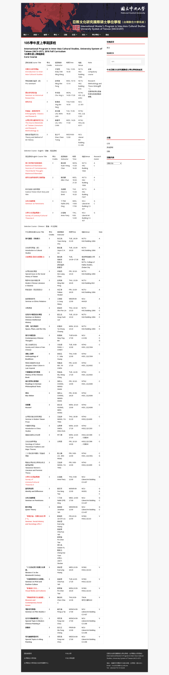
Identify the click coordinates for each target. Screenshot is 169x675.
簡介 (25, 35)
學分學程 (95, 35)
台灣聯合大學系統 (30, 658)
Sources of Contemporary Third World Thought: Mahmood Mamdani (36, 171)
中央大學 (68, 653)
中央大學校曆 (70, 658)
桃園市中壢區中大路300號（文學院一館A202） (127, 663)
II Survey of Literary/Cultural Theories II (36, 215)
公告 (108, 143)
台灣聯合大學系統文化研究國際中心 (36, 663)
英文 (108, 48)
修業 (45, 35)
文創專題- (29, 257)
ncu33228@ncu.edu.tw (120, 665)
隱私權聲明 (28, 653)
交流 (73, 35)
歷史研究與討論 (31, 93)
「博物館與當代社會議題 (34, 597)
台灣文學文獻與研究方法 (34, 120)
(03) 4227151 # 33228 (117, 668)
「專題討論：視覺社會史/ (34, 516)
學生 (55, 35)
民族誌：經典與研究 (32, 111)
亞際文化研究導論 (31, 69)
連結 (107, 35)
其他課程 (110, 147)
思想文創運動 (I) (38, 257)
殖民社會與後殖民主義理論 (35, 177)
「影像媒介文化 (31, 588)
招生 (83, 35)
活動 (65, 35)
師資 (35, 35)
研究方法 (28, 102)
